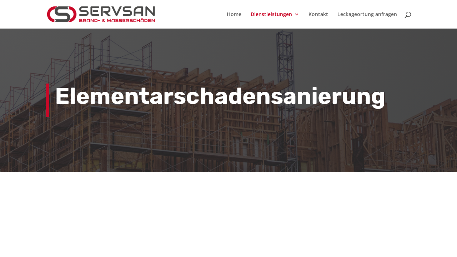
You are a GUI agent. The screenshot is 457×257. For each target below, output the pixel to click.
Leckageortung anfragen (367, 14)
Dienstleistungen (271, 14)
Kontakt (318, 14)
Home (234, 14)
